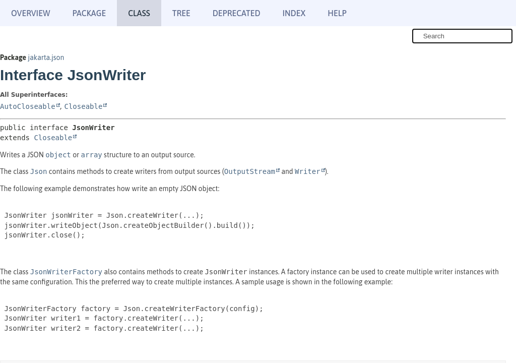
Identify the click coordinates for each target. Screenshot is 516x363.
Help (337, 13)
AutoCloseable (27, 106)
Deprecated (237, 13)
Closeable (83, 106)
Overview (30, 13)
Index (294, 13)
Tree (181, 13)
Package (89, 13)
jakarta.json (46, 57)
